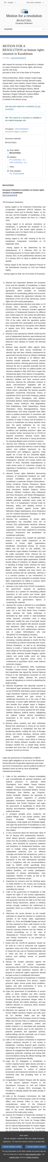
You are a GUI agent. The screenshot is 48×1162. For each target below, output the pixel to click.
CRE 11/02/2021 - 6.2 (18, 162)
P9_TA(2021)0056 (16, 174)
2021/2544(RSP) (18, 58)
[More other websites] (35, 2)
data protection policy (33, 1157)
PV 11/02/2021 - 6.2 (17, 160)
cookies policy (14, 1160)
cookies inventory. (32, 1160)
